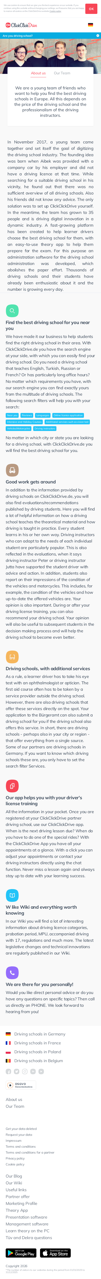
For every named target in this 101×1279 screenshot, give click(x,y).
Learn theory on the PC (27, 1230)
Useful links (16, 1189)
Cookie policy (55, 11)
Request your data (19, 1135)
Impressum (13, 1141)
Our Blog (14, 1176)
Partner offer (18, 1196)
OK (91, 9)
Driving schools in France (33, 1043)
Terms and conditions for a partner (30, 1152)
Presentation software (26, 1217)
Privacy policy (15, 1158)
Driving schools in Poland (33, 1051)
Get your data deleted (21, 1129)
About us (38, 73)
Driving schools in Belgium (34, 1060)
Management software (27, 1224)
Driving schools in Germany (36, 1034)
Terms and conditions (21, 1146)
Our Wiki (14, 1183)
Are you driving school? (18, 35)
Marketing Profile (21, 1203)
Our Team (62, 73)
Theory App (17, 1210)
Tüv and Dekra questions (29, 1237)
